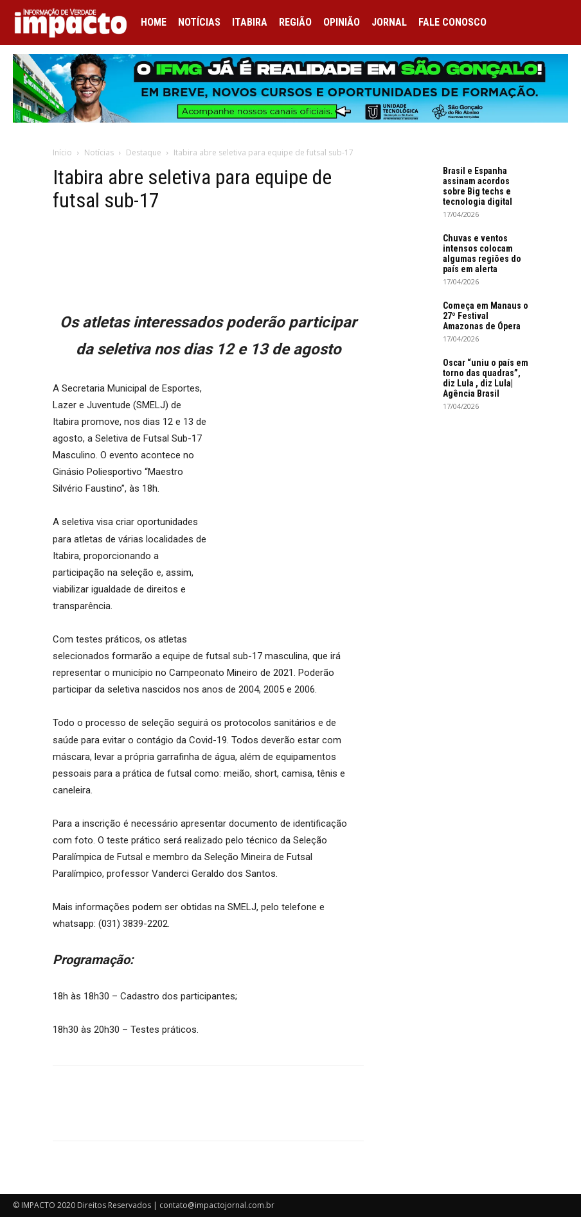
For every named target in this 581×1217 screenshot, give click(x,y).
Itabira (249, 22)
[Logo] (74, 22)
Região (295, 22)
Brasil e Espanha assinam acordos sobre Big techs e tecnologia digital (477, 186)
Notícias (199, 22)
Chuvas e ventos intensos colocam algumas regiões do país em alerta (482, 253)
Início (62, 152)
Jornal (389, 22)
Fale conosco (452, 22)
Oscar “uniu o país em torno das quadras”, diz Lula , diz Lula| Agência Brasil (485, 378)
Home (153, 22)
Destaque (143, 152)
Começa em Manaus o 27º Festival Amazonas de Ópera (485, 315)
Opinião (341, 22)
